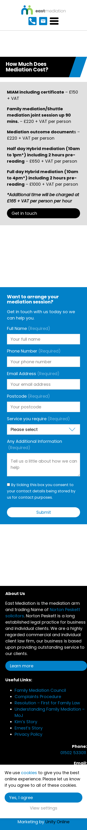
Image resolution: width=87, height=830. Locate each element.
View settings (43, 808)
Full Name (28, 328)
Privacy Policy (28, 734)
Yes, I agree (21, 797)
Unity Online (57, 822)
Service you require (38, 419)
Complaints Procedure (38, 696)
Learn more (21, 666)
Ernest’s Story (29, 728)
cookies (29, 773)
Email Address (33, 373)
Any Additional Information (34, 444)
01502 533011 (73, 753)
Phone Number (34, 351)
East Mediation (43, 10)
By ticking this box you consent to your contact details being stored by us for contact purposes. (41, 491)
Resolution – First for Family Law (47, 703)
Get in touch (24, 213)
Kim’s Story (26, 722)
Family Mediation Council (40, 690)
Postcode (28, 396)
